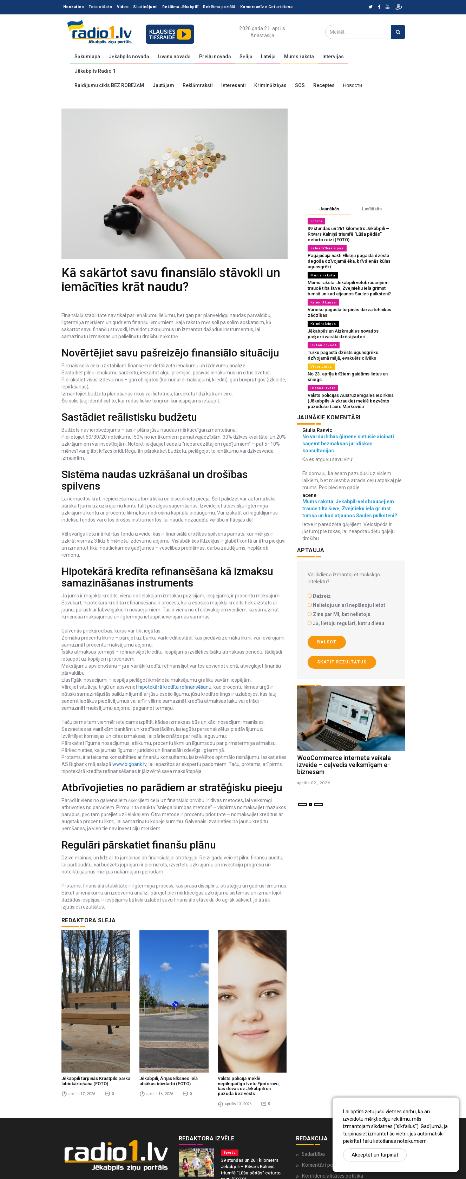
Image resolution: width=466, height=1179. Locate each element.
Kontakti (312, 1124)
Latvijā (268, 56)
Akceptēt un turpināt (375, 1155)
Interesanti (233, 85)
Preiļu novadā (215, 56)
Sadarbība (313, 1081)
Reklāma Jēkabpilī (180, 7)
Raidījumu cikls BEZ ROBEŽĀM (109, 85)
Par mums (313, 1135)
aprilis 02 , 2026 (313, 782)
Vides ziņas (321, 366)
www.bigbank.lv (129, 764)
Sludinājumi (145, 7)
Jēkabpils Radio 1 (95, 71)
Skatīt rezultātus (342, 662)
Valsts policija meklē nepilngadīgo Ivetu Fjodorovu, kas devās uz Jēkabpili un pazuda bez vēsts (249, 1013)
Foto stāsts (100, 7)
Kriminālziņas (270, 85)
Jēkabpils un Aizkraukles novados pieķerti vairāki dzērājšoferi (343, 333)
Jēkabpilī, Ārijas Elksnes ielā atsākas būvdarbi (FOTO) (168, 1008)
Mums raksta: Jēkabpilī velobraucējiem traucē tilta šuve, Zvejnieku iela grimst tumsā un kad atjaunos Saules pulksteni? (349, 288)
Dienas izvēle (322, 388)
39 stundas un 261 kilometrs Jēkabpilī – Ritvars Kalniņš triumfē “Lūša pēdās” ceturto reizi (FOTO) (348, 234)
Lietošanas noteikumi (326, 1146)
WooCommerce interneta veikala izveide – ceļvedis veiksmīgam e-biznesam (344, 764)
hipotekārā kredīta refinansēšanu (174, 687)
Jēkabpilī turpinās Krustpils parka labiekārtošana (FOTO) (95, 1008)
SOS (300, 85)
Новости (352, 85)
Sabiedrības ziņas (327, 248)
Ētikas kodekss (319, 1113)
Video (123, 7)
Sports (316, 221)
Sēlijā (245, 56)
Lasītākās (372, 208)
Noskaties (73, 7)
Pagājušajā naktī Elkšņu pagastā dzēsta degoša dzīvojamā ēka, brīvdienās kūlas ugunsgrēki (349, 261)
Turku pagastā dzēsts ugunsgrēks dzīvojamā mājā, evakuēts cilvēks (343, 355)
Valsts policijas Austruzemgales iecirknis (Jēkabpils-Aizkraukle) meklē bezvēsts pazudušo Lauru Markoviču (351, 401)
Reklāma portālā (219, 7)
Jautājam (163, 85)
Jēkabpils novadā (129, 56)
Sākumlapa (87, 56)
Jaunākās (329, 208)
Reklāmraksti (198, 85)
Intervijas (333, 56)
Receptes (324, 85)
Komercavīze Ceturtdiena (266, 7)
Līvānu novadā (174, 56)
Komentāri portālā (323, 1091)
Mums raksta (299, 56)
